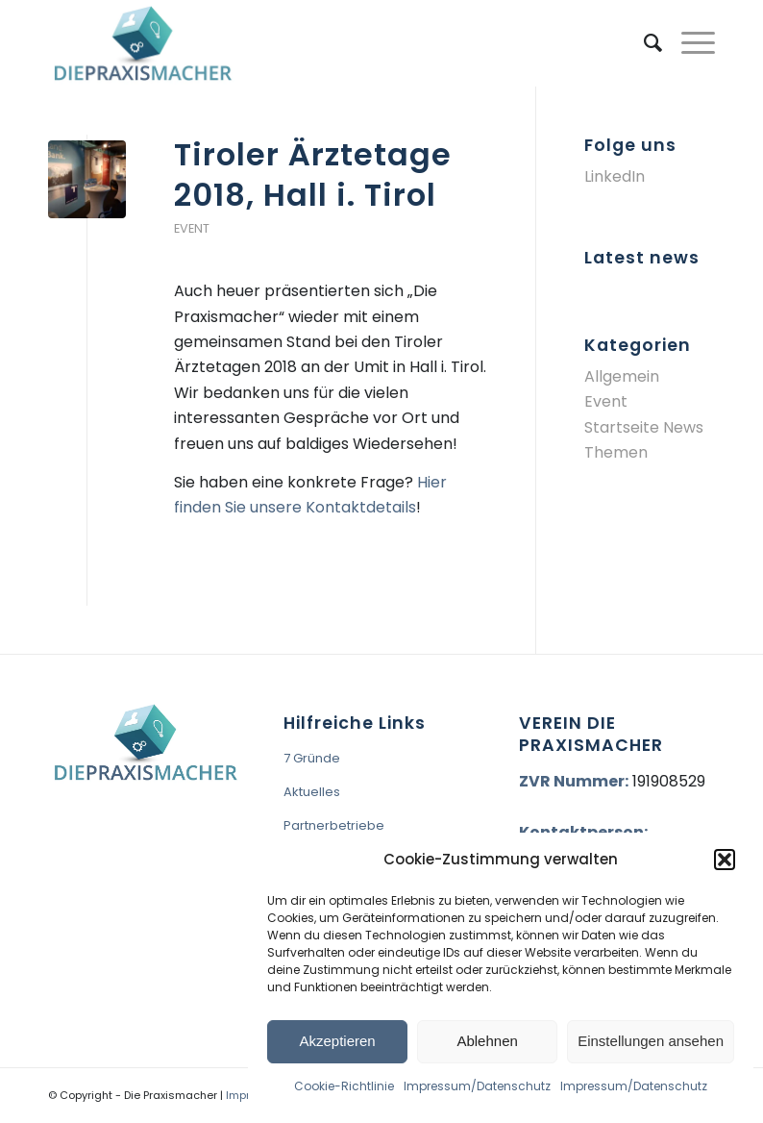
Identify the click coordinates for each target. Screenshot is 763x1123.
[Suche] (643, 43)
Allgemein (621, 376)
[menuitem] (643, 43)
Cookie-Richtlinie (344, 1086)
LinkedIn (614, 176)
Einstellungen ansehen (651, 1041)
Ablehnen (486, 1041)
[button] (724, 859)
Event (191, 228)
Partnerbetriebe (333, 825)
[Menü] (688, 43)
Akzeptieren (337, 1041)
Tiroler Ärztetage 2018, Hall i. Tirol (313, 174)
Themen (616, 452)
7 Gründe (311, 758)
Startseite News (643, 427)
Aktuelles (311, 792)
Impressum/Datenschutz (477, 1086)
